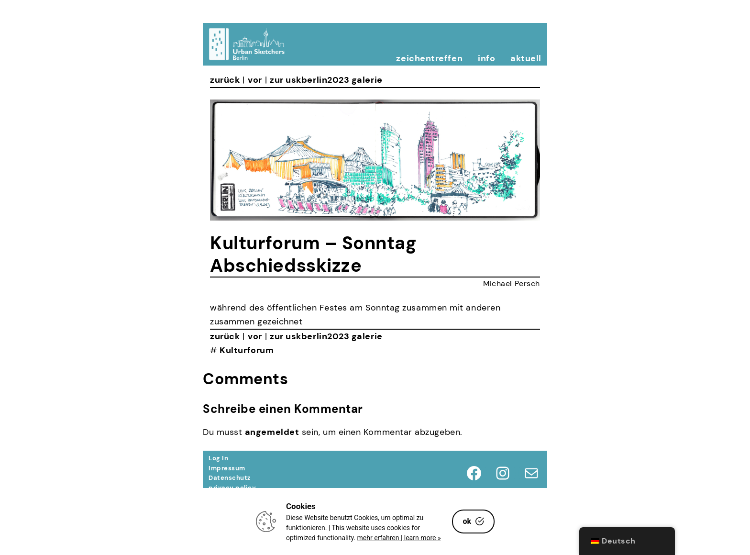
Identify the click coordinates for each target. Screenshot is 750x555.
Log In (218, 458)
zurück (225, 80)
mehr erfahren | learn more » (399, 538)
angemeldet (272, 432)
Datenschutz (230, 478)
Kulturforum (247, 350)
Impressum (227, 468)
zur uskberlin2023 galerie (326, 80)
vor (255, 80)
